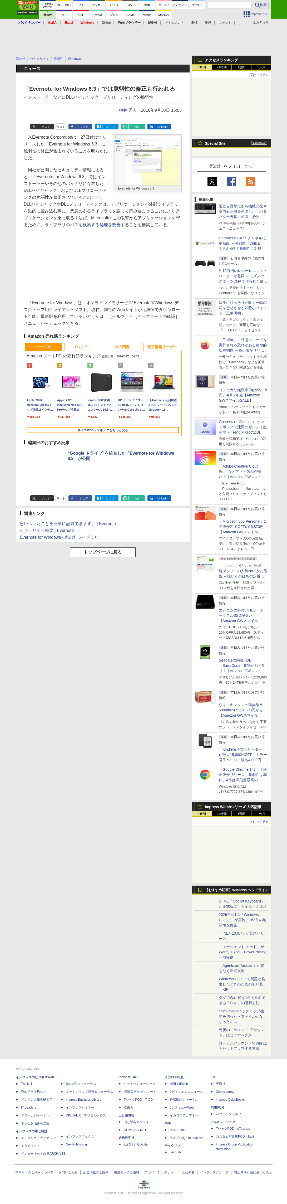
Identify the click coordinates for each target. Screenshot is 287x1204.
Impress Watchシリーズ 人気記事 (233, 807)
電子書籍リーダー (162, 347)
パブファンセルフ (228, 1114)
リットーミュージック (139, 1084)
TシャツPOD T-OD (138, 1099)
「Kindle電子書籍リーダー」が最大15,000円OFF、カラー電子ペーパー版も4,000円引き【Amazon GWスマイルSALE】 (243, 760)
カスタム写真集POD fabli (235, 1136)
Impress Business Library (83, 1099)
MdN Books (178, 1130)
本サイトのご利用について (34, 1172)
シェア (84, 126)
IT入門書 (122, 347)
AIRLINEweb (179, 1084)
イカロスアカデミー (184, 1115)
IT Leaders (28, 1107)
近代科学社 (126, 1138)
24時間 (221, 67)
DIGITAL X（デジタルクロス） (87, 1115)
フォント (225, 23)
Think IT (26, 1084)
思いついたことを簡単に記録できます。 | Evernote (68, 523)
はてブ (110, 126)
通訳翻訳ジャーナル (184, 1099)
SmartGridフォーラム (81, 1084)
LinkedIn (163, 126)
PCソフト (83, 347)
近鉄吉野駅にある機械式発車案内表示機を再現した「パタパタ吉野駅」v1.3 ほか (243, 211)
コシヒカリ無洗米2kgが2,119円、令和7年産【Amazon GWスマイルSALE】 (243, 395)
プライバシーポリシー (160, 1172)
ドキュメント (174, 23)
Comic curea (225, 1092)
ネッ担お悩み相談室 (35, 1123)
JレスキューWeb (182, 1107)
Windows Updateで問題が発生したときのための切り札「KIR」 (242, 984)
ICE (213, 1077)
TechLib (175, 1152)
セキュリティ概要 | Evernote (47, 530)
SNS (194, 23)
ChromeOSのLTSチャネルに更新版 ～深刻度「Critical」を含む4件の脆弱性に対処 (242, 243)
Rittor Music (127, 1077)
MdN (168, 1123)
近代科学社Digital (136, 1144)
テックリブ (172, 1146)
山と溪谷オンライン (138, 1122)
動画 (208, 23)
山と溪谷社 (126, 1115)
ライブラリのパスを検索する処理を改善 (83, 224)
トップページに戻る (103, 552)
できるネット (30, 1146)
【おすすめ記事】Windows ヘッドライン (236, 890)
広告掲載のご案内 (95, 1172)
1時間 (202, 67)
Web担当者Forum (33, 1092)
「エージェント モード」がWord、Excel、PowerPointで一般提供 (242, 952)
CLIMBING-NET (135, 1130)
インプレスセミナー (80, 1107)
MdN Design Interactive (186, 1138)
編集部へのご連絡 (126, 1172)
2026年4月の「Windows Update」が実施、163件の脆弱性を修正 (242, 919)
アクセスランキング (221, 60)
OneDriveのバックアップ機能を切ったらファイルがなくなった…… (243, 1016)
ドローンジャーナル (35, 1115)
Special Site (215, 143)
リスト (61, 126)
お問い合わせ (68, 1172)
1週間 (241, 67)
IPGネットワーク (223, 1122)
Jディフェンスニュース (186, 1092)
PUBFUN (217, 1107)
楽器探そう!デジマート (140, 1092)
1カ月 (261, 67)
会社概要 (188, 1172)
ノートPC (43, 347)
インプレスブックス (80, 1136)
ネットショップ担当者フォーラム (89, 1092)
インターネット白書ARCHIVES (43, 1154)
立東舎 (128, 1107)
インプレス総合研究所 (37, 1099)
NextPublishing (76, 1144)
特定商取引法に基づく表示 (253, 1172)
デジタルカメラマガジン (38, 1138)
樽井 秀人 (128, 110)
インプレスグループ (214, 1172)
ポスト (45, 126)
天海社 (220, 1084)
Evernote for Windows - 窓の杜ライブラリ (59, 537)
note (136, 126)
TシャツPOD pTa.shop (233, 1128)
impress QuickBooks (230, 1099)
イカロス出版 (174, 1077)
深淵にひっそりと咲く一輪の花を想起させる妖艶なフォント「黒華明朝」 (243, 307)
